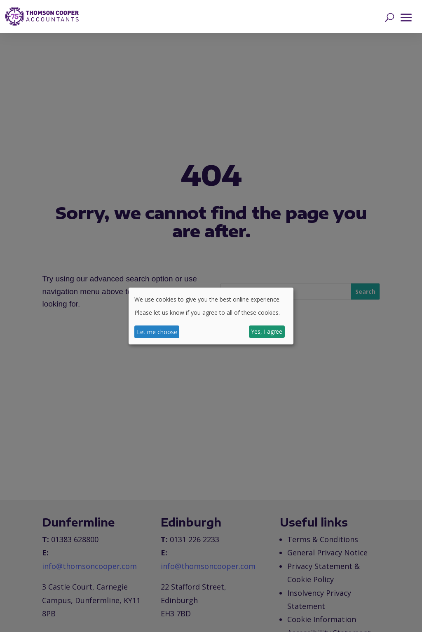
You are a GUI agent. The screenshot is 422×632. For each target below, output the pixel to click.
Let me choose (157, 332)
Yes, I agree (266, 331)
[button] (406, 16)
